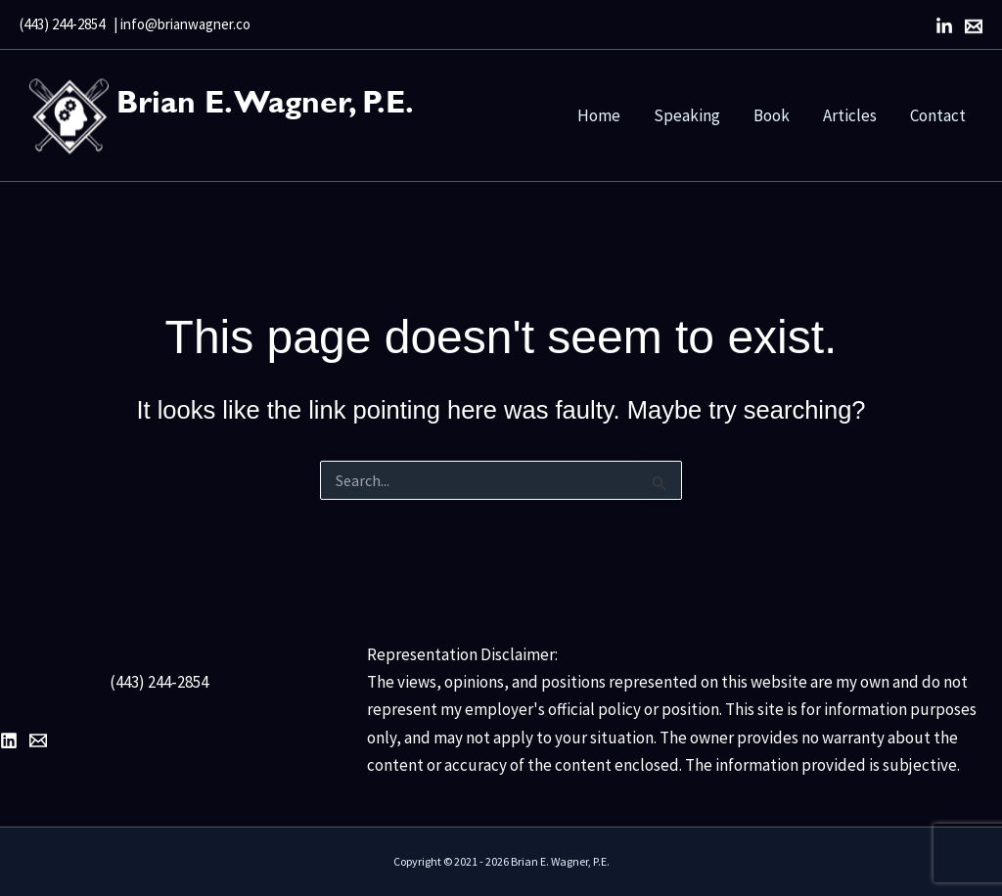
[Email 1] (38, 740)
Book (771, 115)
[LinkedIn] (944, 26)
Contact (938, 115)
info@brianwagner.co (185, 24)
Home (598, 115)
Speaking (687, 115)
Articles (850, 115)
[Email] (973, 26)
